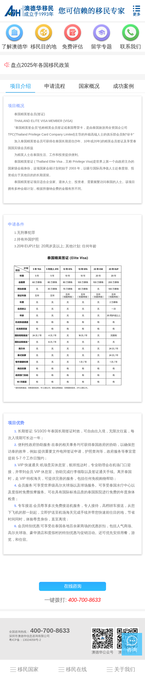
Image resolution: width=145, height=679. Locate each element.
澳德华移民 (29, 10)
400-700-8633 (84, 600)
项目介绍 (20, 86)
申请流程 (54, 86)
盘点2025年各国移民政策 (40, 65)
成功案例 (123, 86)
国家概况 (89, 86)
